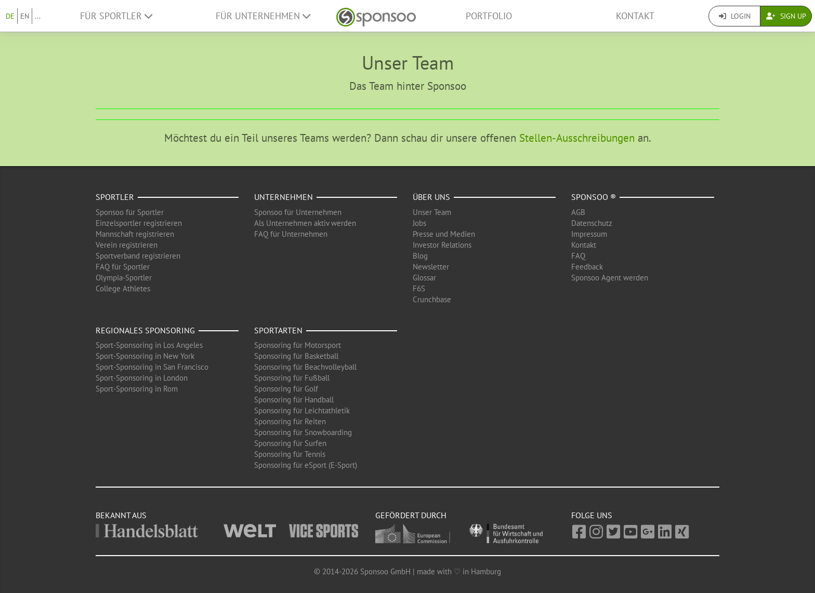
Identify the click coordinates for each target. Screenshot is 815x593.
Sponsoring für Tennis (289, 454)
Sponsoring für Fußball (292, 378)
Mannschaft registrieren (135, 234)
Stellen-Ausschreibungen (577, 138)
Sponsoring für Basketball (296, 356)
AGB (578, 212)
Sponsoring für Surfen (290, 443)
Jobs (419, 223)
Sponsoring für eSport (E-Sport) (305, 465)
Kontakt (635, 16)
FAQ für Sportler (123, 267)
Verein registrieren (126, 245)
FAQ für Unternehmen (290, 234)
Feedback (587, 267)
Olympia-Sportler (124, 277)
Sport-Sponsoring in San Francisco (152, 367)
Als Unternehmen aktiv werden (305, 223)
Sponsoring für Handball (294, 400)
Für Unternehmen (263, 16)
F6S (419, 288)
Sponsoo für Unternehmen (297, 212)
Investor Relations (442, 245)
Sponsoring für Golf (286, 389)
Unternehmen (283, 197)
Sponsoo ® (593, 197)
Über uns (431, 197)
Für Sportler (116, 16)
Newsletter (431, 267)
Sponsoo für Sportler (130, 212)
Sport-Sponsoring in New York (145, 356)
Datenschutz (591, 223)
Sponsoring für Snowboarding (303, 432)
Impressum (589, 234)
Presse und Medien (444, 234)
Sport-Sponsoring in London (142, 378)
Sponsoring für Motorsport (297, 345)
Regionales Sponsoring (145, 330)
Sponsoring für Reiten (290, 421)
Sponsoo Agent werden (609, 277)
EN (24, 16)
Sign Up (786, 16)
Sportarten (278, 330)
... (38, 16)
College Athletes (123, 288)
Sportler (115, 197)
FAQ (578, 256)
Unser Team (432, 212)
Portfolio (489, 16)
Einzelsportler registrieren (139, 223)
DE (10, 16)
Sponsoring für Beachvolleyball (305, 367)
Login (735, 16)
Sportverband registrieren (138, 256)
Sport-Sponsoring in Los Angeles (149, 345)
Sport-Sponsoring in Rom (137, 389)
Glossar (424, 277)
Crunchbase (432, 299)
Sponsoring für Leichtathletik (302, 410)
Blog (420, 256)
